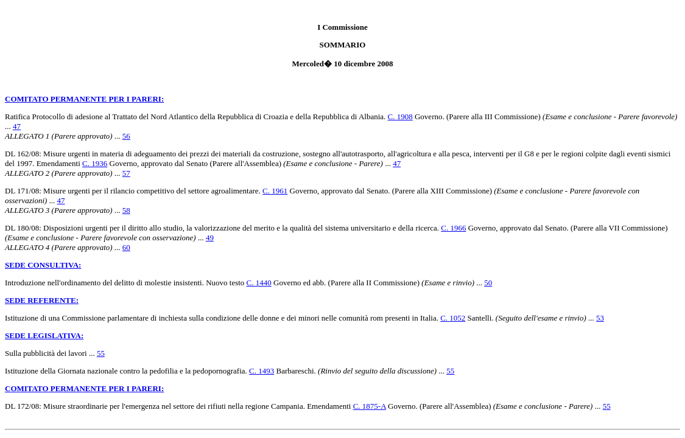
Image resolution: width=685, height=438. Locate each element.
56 (126, 136)
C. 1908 (400, 116)
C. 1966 (453, 227)
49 (210, 237)
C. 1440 (259, 282)
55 (101, 353)
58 (126, 210)
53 (600, 317)
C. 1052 (452, 317)
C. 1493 (261, 370)
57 (126, 173)
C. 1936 (94, 163)
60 (126, 247)
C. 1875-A (369, 406)
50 (488, 282)
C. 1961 (274, 190)
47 (17, 126)
